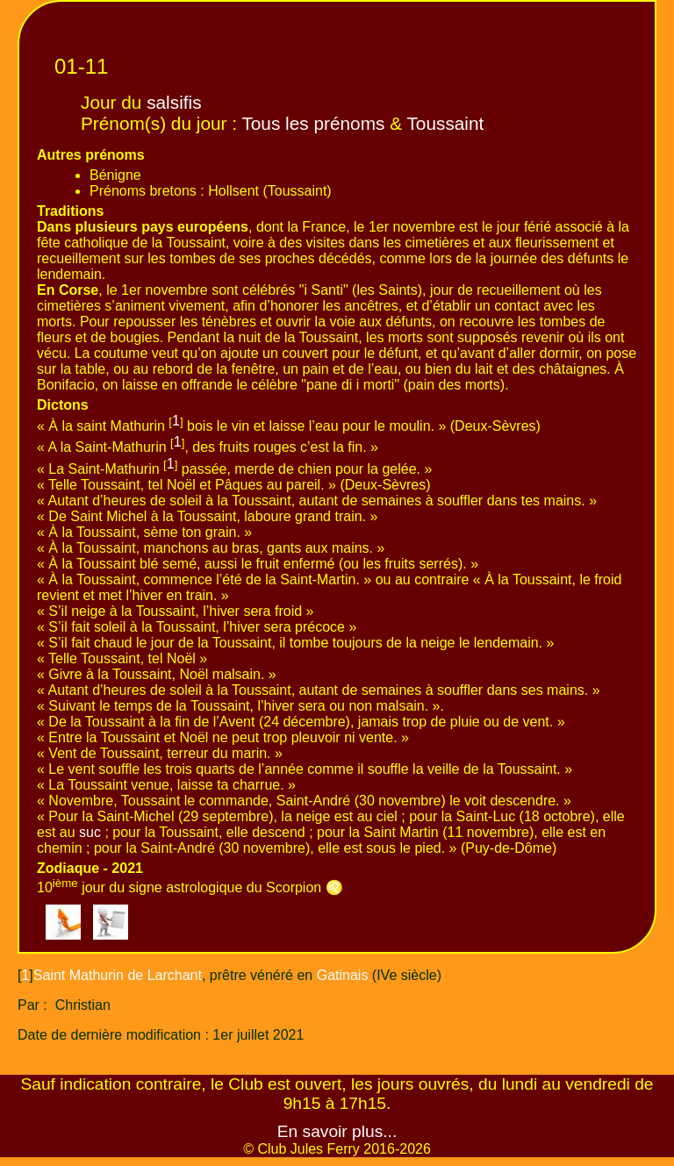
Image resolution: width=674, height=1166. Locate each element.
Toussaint (445, 123)
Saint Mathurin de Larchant (117, 975)
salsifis (174, 102)
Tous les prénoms (312, 123)
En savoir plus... (337, 1131)
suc (90, 832)
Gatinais (343, 975)
